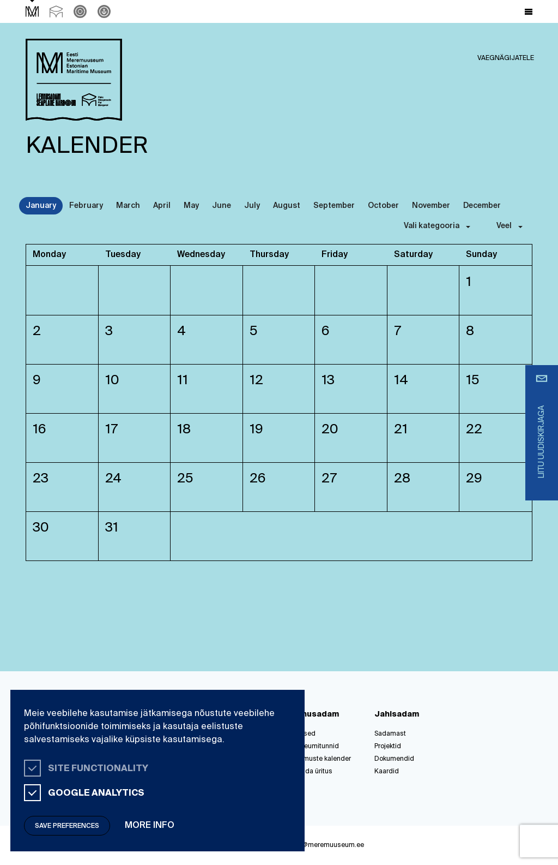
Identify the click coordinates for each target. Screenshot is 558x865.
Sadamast (390, 734)
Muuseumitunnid (313, 746)
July (252, 206)
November (431, 206)
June (221, 206)
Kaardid (386, 771)
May (191, 206)
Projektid (387, 746)
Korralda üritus (309, 771)
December (482, 206)
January (41, 206)
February (86, 206)
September (334, 206)
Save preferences (67, 826)
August (286, 206)
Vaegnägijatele (505, 58)
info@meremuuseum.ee (327, 845)
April (162, 206)
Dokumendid (394, 759)
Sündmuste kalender (319, 759)
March (128, 206)
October (383, 206)
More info (149, 825)
